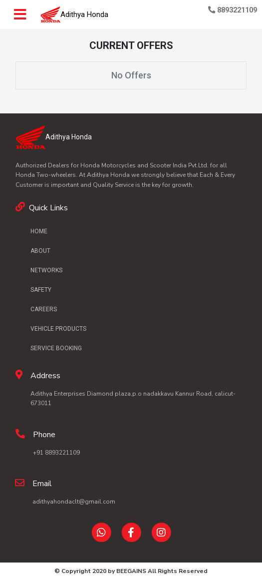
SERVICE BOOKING (56, 348)
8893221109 (232, 10)
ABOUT (40, 250)
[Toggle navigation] (24, 14)
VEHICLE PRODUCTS (58, 328)
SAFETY (40, 289)
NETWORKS (46, 270)
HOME (38, 231)
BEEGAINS (131, 571)
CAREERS (43, 309)
